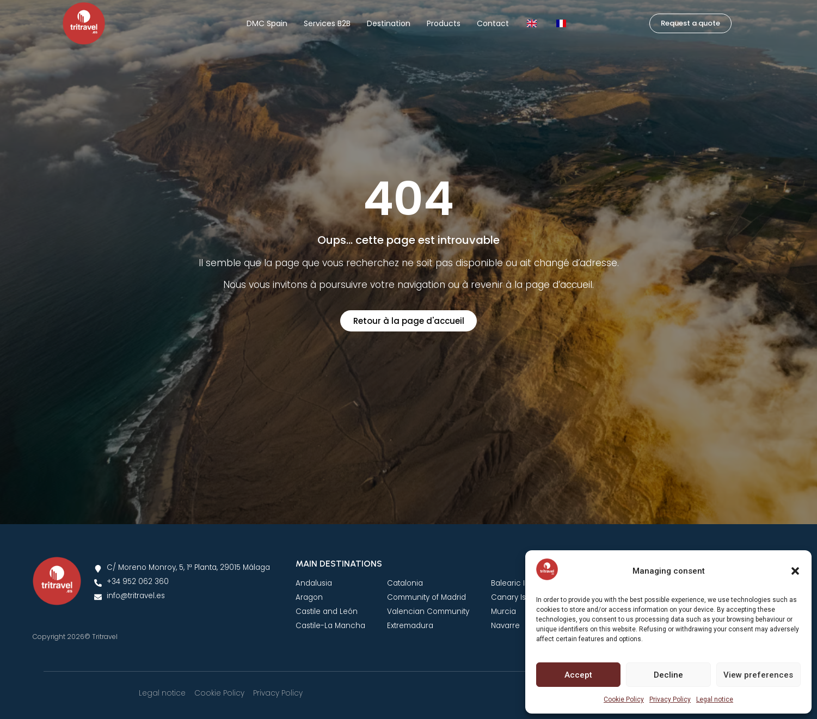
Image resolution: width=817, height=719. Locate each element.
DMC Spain (267, 23)
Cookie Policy (624, 699)
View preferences (758, 675)
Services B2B (327, 23)
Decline (668, 675)
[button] (795, 571)
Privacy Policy (670, 699)
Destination (388, 23)
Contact (493, 23)
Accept (578, 675)
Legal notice (714, 699)
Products (443, 23)
